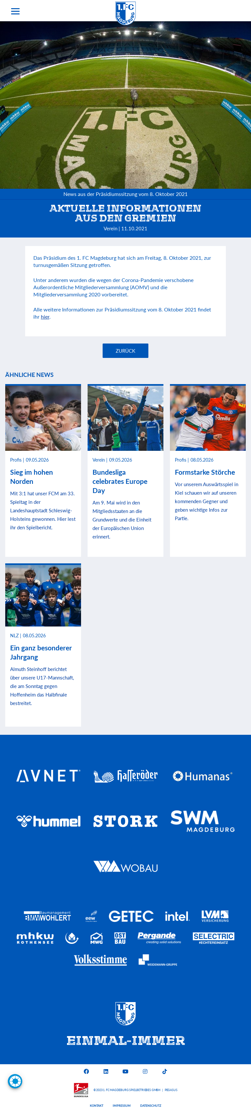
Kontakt (96, 1105)
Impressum (122, 1105)
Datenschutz (150, 1105)
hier (45, 316)
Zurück (125, 351)
